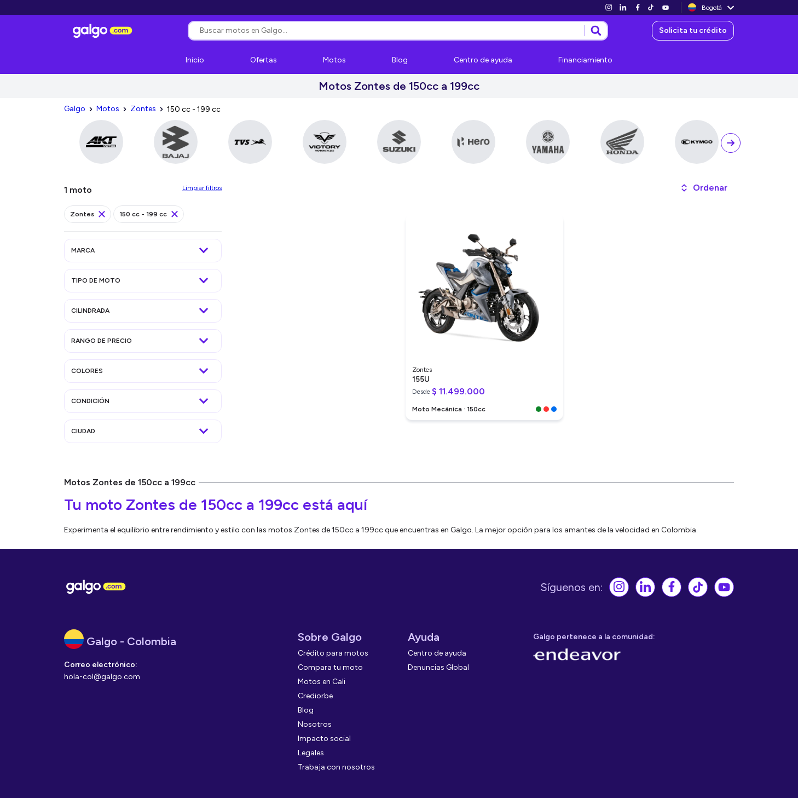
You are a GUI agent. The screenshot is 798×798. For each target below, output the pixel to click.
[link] (609, 7)
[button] (703, 188)
